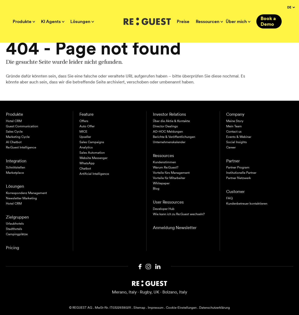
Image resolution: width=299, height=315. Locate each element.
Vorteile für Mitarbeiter (169, 178)
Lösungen (80, 21)
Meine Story (234, 121)
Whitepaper (161, 183)
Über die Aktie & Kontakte (171, 121)
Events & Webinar (238, 137)
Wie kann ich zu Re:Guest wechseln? (179, 214)
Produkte (22, 21)
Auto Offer (87, 126)
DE (291, 7)
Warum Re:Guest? (165, 167)
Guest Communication (22, 126)
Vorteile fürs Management (171, 173)
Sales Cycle (14, 131)
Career (231, 147)
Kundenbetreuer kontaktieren (246, 203)
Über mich (236, 21)
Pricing (12, 247)
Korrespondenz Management (26, 193)
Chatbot (85, 168)
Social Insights (236, 142)
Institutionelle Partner (241, 173)
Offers (83, 121)
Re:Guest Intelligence (21, 147)
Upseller (85, 137)
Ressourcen (207, 21)
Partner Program (237, 167)
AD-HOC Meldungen (168, 131)
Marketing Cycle (18, 137)
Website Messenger (93, 158)
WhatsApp (87, 163)
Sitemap (139, 308)
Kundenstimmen (164, 162)
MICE (83, 131)
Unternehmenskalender (169, 142)
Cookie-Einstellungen (181, 308)
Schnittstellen (15, 167)
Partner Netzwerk (238, 178)
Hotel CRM (14, 121)
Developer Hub (163, 209)
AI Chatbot (14, 142)
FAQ (229, 198)
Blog (156, 188)
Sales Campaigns (91, 142)
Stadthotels (14, 229)
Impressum (155, 308)
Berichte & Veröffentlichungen (174, 137)
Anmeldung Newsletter (175, 227)
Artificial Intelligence (94, 174)
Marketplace (15, 173)
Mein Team (234, 126)
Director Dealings (165, 126)
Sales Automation (92, 153)
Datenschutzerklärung (214, 308)
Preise (183, 21)
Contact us (234, 131)
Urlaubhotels (15, 223)
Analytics (86, 147)
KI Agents (51, 21)
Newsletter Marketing (21, 198)
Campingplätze (17, 234)
